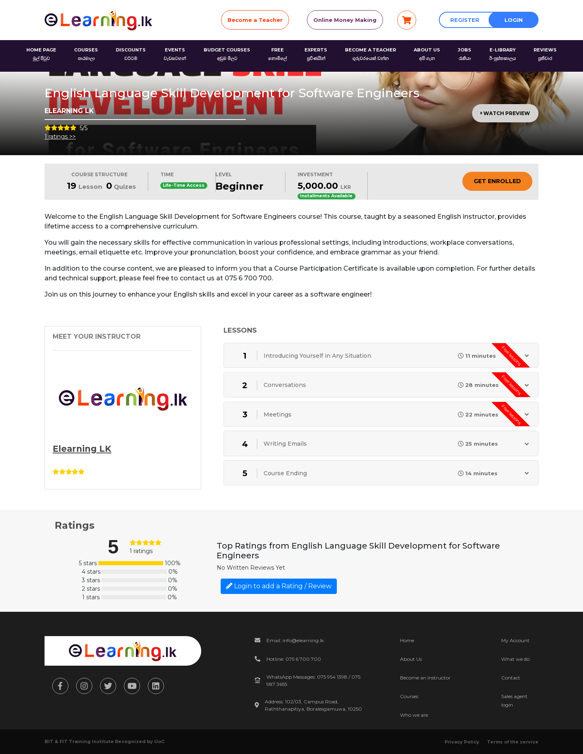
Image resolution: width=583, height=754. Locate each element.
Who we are (414, 715)
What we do (515, 659)
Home (407, 640)
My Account (515, 640)
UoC (159, 741)
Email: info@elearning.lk (295, 640)
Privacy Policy (462, 742)
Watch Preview (505, 113)
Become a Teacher (255, 20)
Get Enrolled (497, 181)
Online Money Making (345, 20)
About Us (411, 659)
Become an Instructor (425, 678)
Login (513, 20)
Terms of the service (512, 742)
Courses (409, 696)
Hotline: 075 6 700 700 (293, 659)
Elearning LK (82, 449)
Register (464, 20)
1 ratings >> (60, 136)
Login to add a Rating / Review (279, 586)
